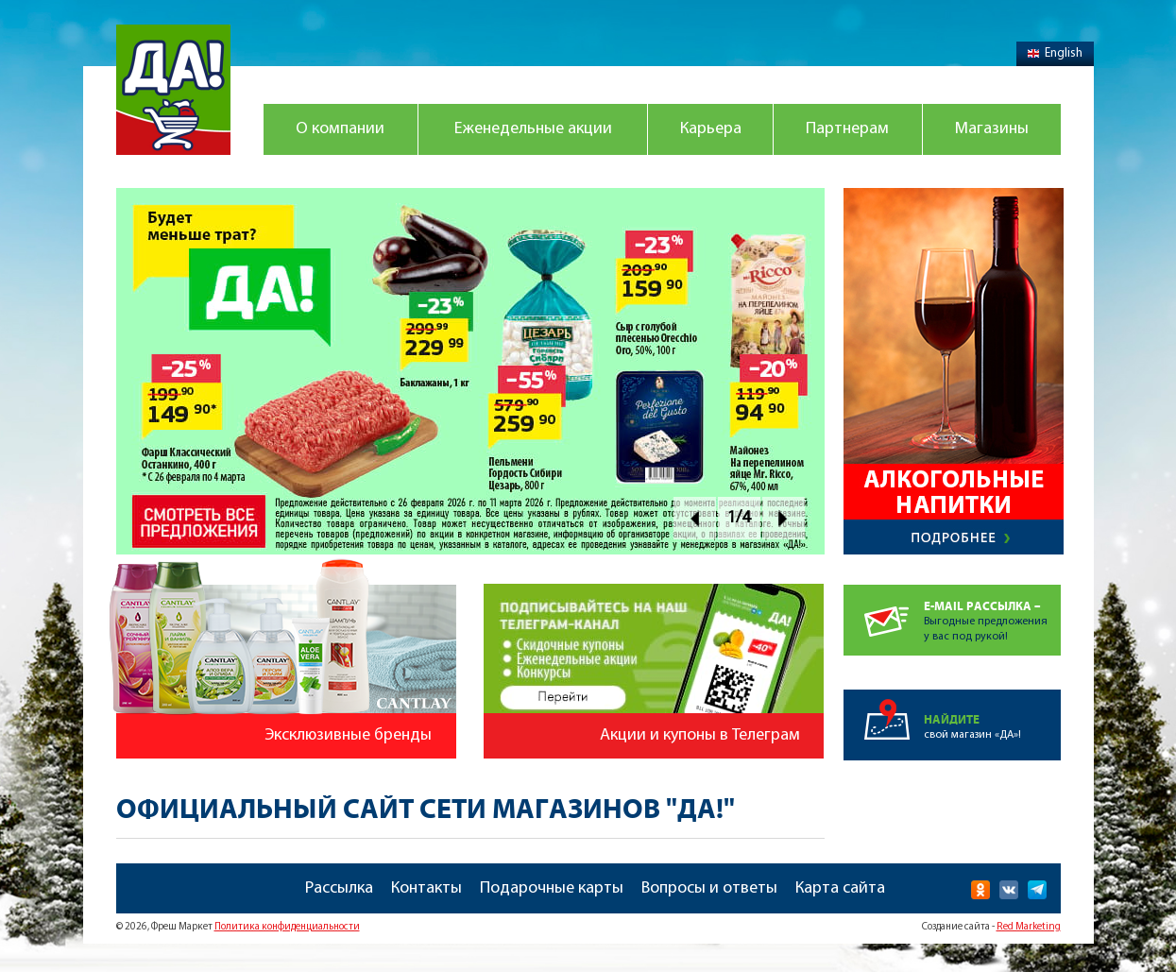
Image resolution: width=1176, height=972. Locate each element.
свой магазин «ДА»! (992, 715)
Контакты (426, 888)
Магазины (992, 129)
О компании (340, 129)
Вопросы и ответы (709, 888)
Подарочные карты (551, 888)
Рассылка (339, 888)
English (1055, 53)
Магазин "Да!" (173, 90)
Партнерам (847, 129)
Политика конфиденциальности (287, 927)
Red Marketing (1029, 927)
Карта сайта (840, 888)
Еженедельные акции (533, 129)
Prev (694, 518)
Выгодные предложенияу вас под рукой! (992, 613)
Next (783, 518)
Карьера (710, 129)
